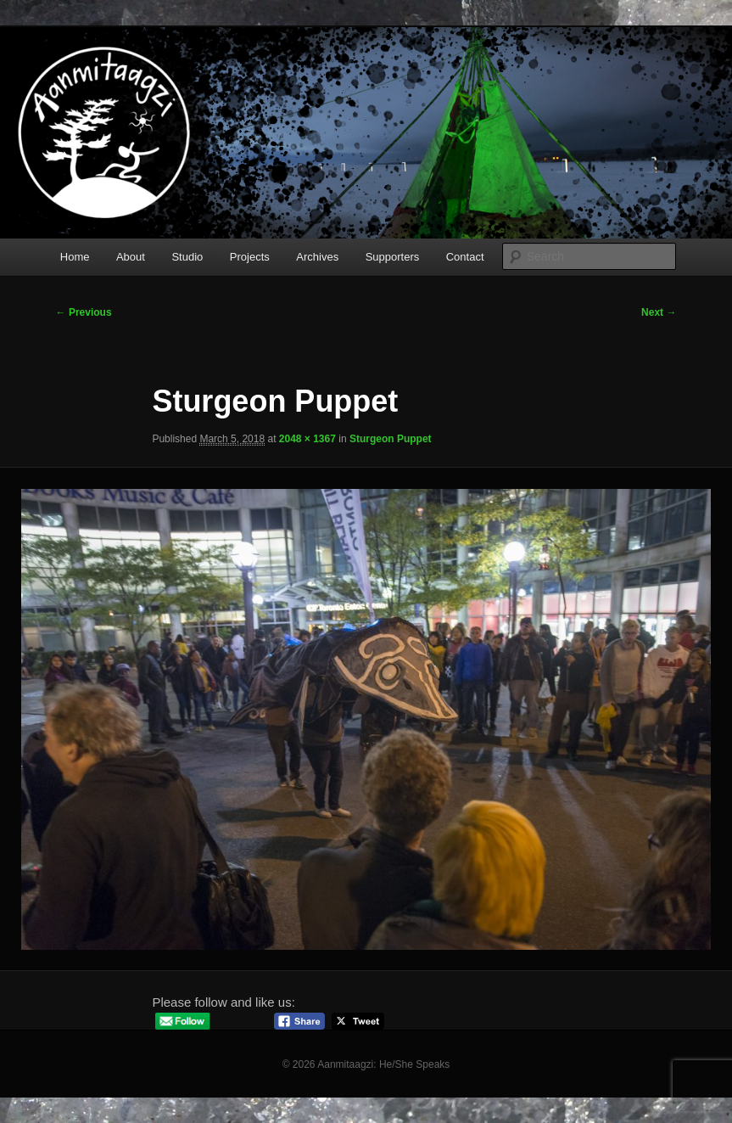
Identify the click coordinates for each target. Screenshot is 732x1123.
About (130, 256)
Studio (187, 256)
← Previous (84, 312)
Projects (250, 256)
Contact (465, 256)
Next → (658, 312)
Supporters (393, 256)
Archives (317, 256)
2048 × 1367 (307, 439)
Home (75, 256)
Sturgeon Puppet (390, 439)
